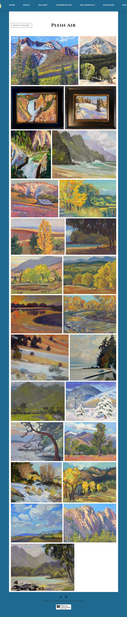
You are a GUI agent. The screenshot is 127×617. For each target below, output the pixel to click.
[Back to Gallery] (21, 25)
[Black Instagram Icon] (66, 597)
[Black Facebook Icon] (60, 597)
